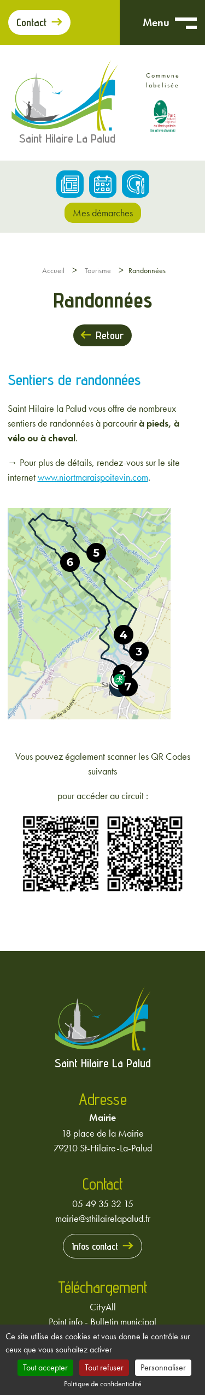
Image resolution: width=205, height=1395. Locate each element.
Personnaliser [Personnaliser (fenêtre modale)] (163, 1367)
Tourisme (98, 270)
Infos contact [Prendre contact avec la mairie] (95, 1246)
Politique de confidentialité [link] (103, 1383)
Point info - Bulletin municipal (102, 1321)
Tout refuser (104, 1367)
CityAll (103, 1307)
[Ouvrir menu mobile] (186, 22)
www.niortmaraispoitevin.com (93, 477)
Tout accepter (45, 1367)
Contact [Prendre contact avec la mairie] (31, 22)
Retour (110, 335)
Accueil (53, 270)
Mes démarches (103, 212)
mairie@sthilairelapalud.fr (102, 1218)
